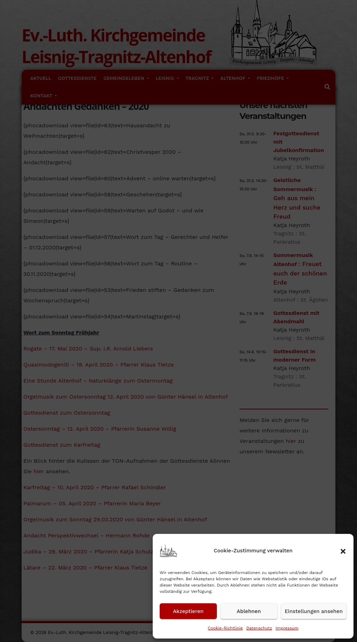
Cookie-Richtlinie (225, 628)
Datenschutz (259, 628)
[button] (343, 550)
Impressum (286, 628)
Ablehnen (249, 611)
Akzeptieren (188, 611)
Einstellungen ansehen (314, 611)
